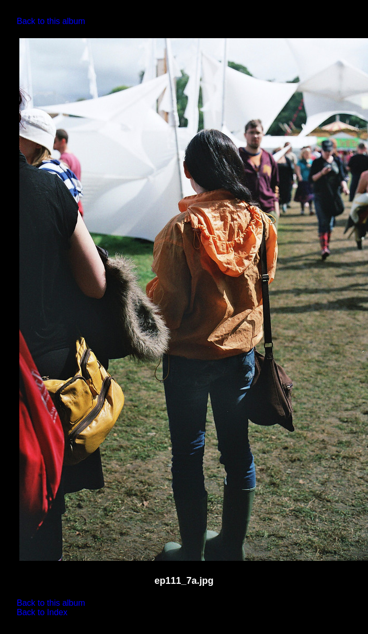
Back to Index (42, 612)
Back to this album (51, 21)
